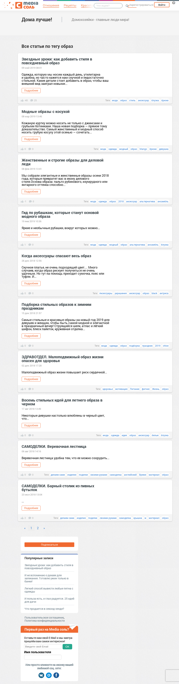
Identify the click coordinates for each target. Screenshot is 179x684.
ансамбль (163, 201)
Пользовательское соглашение (44, 617)
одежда (113, 148)
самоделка (116, 474)
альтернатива (147, 201)
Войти (161, 5)
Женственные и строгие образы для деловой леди (62, 162)
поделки (83, 474)
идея (124, 435)
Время (142, 474)
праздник (147, 345)
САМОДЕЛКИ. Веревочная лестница (54, 446)
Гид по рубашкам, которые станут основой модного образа (60, 214)
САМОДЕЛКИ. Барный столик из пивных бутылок (58, 487)
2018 (121, 201)
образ (123, 100)
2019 (157, 345)
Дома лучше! (37, 19)
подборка (134, 345)
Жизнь (155, 388)
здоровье (107, 388)
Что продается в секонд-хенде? (44, 609)
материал (154, 474)
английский (130, 474)
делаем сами (58, 474)
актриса (164, 293)
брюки (164, 100)
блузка (155, 100)
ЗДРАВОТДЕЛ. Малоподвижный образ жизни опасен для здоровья (62, 358)
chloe (165, 345)
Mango (143, 148)
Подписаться (49, 544)
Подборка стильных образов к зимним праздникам (56, 306)
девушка (163, 148)
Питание (134, 388)
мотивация (121, 388)
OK (67, 646)
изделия (71, 474)
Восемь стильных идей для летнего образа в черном (62, 402)
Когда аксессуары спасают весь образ (56, 256)
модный (123, 148)
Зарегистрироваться (141, 5)
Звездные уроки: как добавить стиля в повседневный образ (57, 61)
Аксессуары (105, 293)
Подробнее (31, 90)
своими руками (98, 474)
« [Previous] (25, 528)
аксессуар (143, 100)
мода (115, 100)
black (154, 293)
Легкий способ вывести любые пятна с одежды (49, 590)
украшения (121, 293)
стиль (132, 100)
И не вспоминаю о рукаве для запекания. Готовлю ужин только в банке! (47, 578)
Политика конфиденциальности (45, 620)
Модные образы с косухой (45, 111)
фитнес (146, 388)
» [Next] (44, 528)
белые (155, 435)
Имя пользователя (37, 652)
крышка (137, 517)
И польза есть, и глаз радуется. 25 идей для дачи (49, 600)
